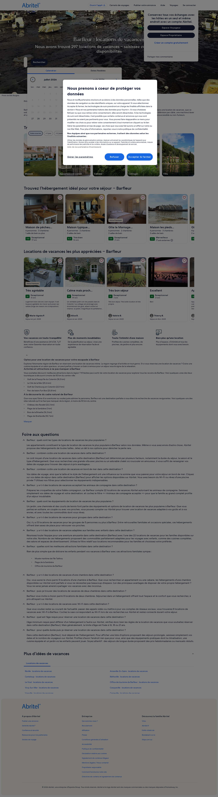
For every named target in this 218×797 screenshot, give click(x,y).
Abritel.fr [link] (145, 726)
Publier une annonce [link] (30, 721)
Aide (162, 5)
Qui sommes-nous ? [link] (90, 721)
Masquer (28, 421)
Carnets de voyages (119, 5)
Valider (163, 142)
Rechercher (184, 62)
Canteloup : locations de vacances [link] (40, 676)
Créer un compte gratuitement (171, 42)
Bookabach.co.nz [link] (148, 735)
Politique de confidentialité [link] (92, 749)
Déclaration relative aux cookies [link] (94, 753)
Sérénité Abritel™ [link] (29, 726)
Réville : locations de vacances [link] (38, 671)
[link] (171, 57)
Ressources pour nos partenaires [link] (34, 735)
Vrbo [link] (144, 721)
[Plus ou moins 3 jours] (119, 133)
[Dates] (100, 62)
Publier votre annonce (145, 5)
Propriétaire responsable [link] (91, 767)
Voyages (174, 5)
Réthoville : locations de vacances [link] (125, 676)
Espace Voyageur (171, 27)
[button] (93, 94)
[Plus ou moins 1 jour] (96, 133)
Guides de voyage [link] (29, 739)
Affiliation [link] (85, 730)
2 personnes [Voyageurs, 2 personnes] (138, 63)
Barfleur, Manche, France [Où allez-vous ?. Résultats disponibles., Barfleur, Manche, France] (45, 63)
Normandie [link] (64, 101)
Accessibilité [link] (87, 744)
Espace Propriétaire (171, 35)
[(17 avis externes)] (164, 240)
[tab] (99, 70)
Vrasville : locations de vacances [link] (39, 693)
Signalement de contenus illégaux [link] (95, 758)
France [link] (54, 101)
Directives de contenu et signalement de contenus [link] (102, 776)
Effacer (150, 142)
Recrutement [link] (87, 726)
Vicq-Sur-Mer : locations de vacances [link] (42, 687)
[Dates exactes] (84, 133)
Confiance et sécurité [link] (30, 730)
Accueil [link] (27, 101)
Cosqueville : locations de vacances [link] (125, 687)
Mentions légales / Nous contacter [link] (95, 763)
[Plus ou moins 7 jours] (130, 133)
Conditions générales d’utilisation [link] (95, 739)
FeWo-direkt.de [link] (148, 730)
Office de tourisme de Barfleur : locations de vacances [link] (134, 682)
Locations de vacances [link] (41, 101)
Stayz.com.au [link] (147, 739)
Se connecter (189, 5)
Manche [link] (75, 101)
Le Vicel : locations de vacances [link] (39, 682)
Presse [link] (84, 735)
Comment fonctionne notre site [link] (94, 772)
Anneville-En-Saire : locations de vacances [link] (129, 671)
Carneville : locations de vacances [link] (125, 693)
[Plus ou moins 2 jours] (107, 133)
